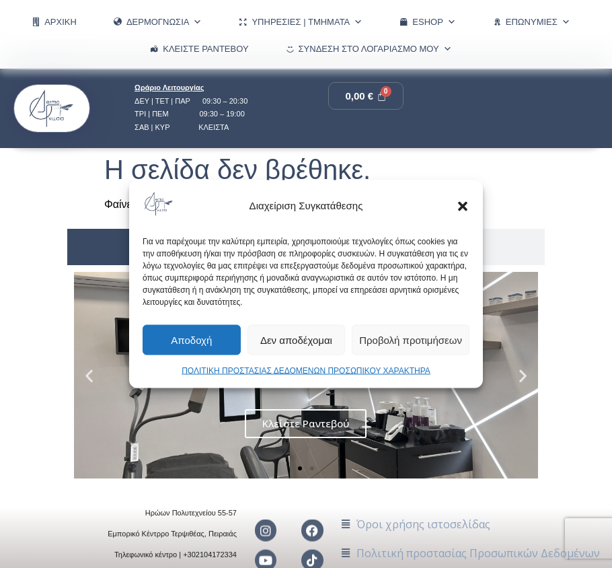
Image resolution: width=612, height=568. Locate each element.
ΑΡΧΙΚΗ (60, 22)
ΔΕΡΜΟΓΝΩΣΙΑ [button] (164, 22)
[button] (462, 206)
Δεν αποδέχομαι (296, 339)
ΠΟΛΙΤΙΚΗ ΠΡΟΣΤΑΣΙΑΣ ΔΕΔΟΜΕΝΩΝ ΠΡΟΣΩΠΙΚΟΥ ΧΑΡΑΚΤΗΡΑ (306, 371)
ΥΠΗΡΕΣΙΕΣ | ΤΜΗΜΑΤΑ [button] (307, 22)
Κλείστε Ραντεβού (205, 49)
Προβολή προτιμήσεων (410, 339)
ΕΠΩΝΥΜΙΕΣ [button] (538, 22)
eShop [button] (434, 22)
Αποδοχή (191, 339)
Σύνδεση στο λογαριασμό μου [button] (375, 49)
